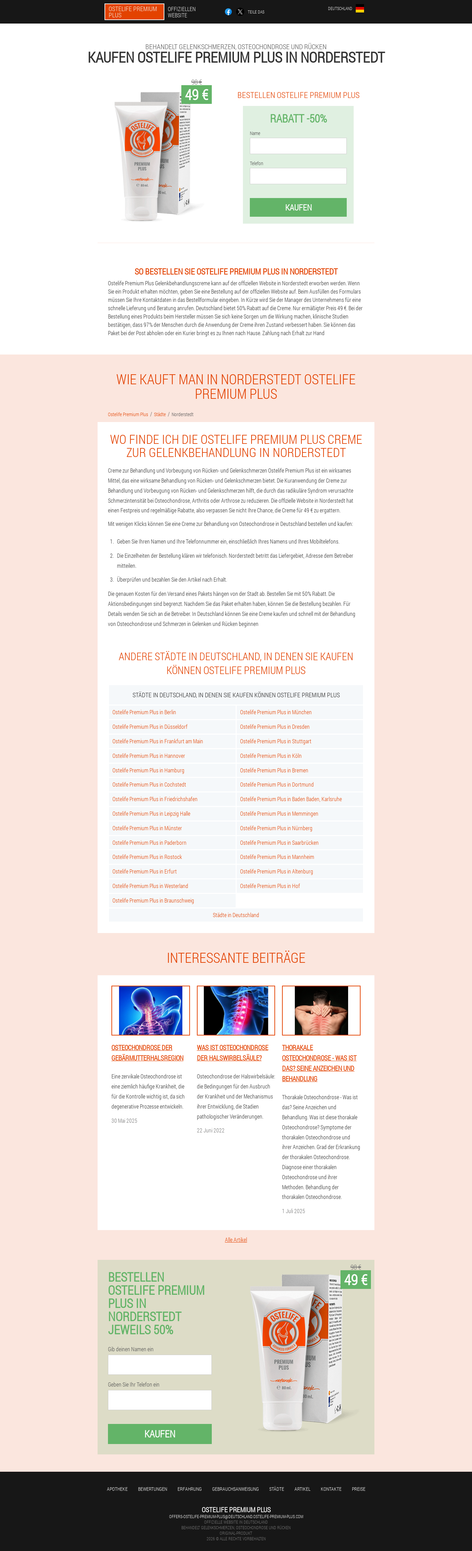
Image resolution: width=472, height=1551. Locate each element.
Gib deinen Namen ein (131, 1349)
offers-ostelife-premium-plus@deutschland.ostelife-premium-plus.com (236, 1516)
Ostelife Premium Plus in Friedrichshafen (155, 799)
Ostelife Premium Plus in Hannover (148, 755)
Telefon (256, 163)
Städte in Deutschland (236, 914)
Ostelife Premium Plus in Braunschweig (153, 900)
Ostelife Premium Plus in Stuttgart (275, 741)
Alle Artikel (236, 1239)
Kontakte (331, 1489)
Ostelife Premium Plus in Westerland (150, 885)
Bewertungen (152, 1489)
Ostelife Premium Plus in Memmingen (279, 813)
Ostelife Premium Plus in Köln (271, 755)
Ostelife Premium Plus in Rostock (147, 856)
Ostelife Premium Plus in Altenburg (276, 871)
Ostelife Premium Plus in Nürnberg (276, 828)
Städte (276, 1489)
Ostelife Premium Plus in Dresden (275, 726)
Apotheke (117, 1489)
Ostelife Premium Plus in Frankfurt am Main (157, 741)
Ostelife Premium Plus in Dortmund (277, 784)
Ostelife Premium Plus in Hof (270, 885)
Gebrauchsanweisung (235, 1489)
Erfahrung (190, 1489)
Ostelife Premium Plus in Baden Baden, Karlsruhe (291, 799)
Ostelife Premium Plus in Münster (147, 828)
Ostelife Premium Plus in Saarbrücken (279, 842)
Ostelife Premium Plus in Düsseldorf (150, 726)
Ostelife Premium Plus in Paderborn (149, 842)
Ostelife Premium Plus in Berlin (144, 712)
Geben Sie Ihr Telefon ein (134, 1384)
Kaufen (298, 207)
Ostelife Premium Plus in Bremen (274, 770)
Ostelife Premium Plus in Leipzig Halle (151, 813)
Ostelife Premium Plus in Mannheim (277, 856)
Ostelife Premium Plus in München (276, 712)
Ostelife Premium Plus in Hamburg (148, 770)
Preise (358, 1489)
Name (255, 133)
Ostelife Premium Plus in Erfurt (144, 871)
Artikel (302, 1489)
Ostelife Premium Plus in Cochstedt (149, 784)
